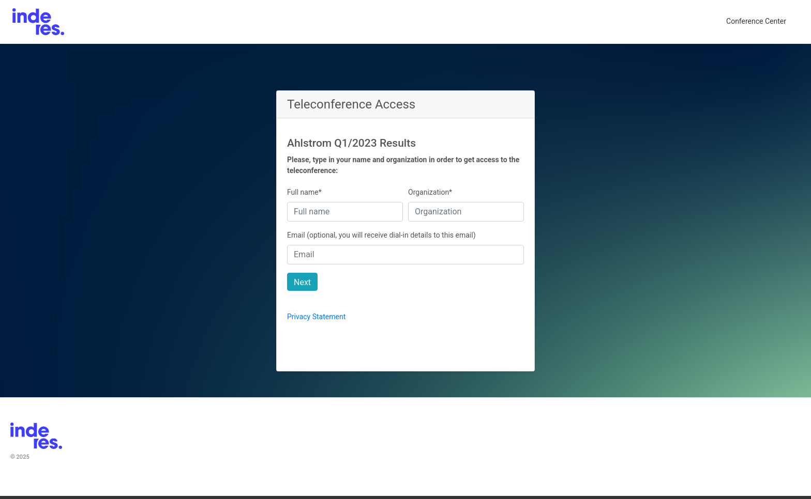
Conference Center (756, 21)
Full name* (304, 192)
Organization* (430, 192)
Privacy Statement (316, 317)
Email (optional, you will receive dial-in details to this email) (381, 235)
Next (302, 282)
